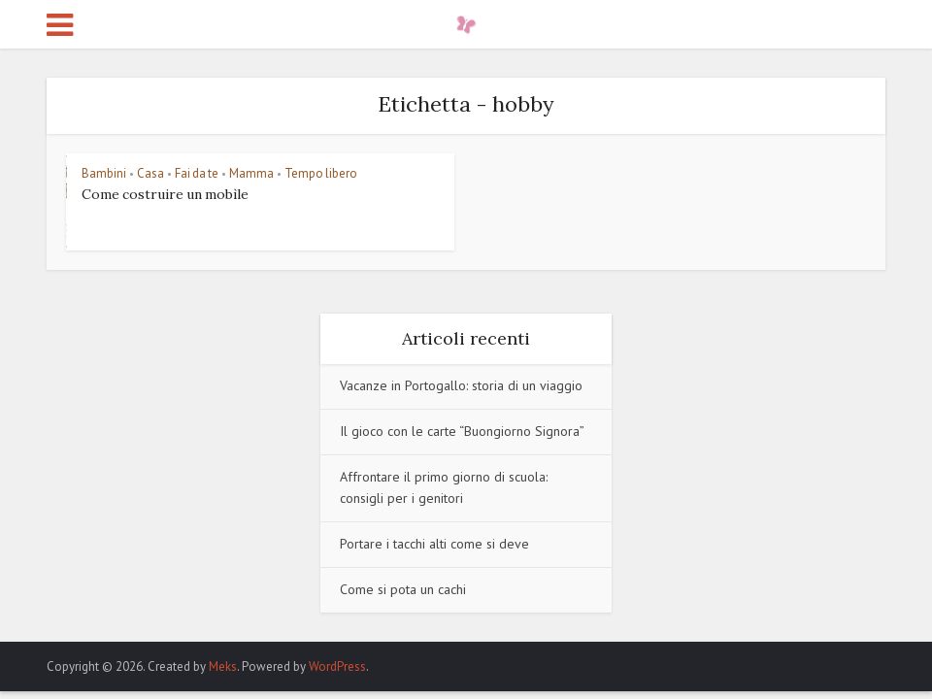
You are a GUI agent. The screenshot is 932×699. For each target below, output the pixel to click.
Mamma (251, 173)
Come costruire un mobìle (165, 194)
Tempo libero (320, 173)
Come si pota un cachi (403, 589)
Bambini (104, 173)
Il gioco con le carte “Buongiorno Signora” (462, 431)
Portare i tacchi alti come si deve (434, 543)
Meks (223, 666)
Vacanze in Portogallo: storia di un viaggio (461, 385)
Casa (150, 173)
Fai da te (196, 173)
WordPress (337, 666)
